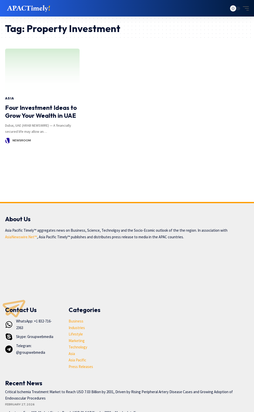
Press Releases (81, 366)
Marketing (77, 340)
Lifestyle (76, 334)
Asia (9, 98)
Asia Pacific (77, 360)
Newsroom (21, 140)
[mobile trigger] (244, 8)
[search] (222, 8)
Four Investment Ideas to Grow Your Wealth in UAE (41, 111)
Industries (77, 327)
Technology (78, 347)
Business (76, 321)
